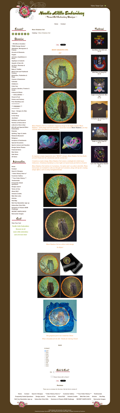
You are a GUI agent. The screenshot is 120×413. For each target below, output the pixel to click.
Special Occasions (17, 142)
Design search (16, 186)
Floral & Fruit (16, 97)
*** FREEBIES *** (17, 106)
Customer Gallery (17, 176)
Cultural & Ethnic (17, 92)
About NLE (15, 191)
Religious (15, 138)
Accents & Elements (18, 52)
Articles (14, 198)
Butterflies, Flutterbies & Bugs (19, 76)
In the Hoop (15, 115)
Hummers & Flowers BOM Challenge (20, 208)
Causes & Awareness (18, 79)
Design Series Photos (18, 147)
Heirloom (14, 113)
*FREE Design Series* (18, 46)
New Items (15, 152)
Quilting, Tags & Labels (19, 133)
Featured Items (16, 149)
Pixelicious (82, 411)
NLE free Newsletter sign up (20, 203)
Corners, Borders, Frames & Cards (20, 89)
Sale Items (15, 154)
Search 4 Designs (17, 171)
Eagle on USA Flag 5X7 (99, 141)
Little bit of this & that (18, 125)
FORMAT (47, 348)
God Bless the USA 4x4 (99, 50)
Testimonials (16, 180)
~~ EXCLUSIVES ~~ (18, 94)
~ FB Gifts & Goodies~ (19, 44)
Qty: (51, 372)
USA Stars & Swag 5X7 (99, 72)
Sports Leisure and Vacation (21, 145)
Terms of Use (16, 189)
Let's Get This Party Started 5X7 (99, 164)
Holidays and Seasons (19, 120)
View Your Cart (97, 6)
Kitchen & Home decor (19, 122)
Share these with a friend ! (61, 377)
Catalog (34, 33)
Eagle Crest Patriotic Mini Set (99, 95)
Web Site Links (16, 196)
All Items (14, 156)
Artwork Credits (17, 193)
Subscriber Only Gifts (18, 205)
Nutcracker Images (18, 213)
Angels (14, 54)
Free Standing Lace (18, 101)
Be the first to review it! (70, 389)
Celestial (14, 81)
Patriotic (14, 131)
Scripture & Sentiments (19, 140)
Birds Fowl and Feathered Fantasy (20, 72)
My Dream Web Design (63, 411)
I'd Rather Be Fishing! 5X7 (99, 118)
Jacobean (15, 118)
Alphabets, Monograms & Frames (20, 49)
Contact (63, 24)
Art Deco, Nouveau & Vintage (18, 66)
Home (56, 24)
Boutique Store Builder (45, 411)
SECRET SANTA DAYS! (19, 211)
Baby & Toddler (16, 69)
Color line (15, 86)
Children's (15, 84)
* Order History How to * (19, 173)
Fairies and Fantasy (18, 99)
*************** (15, 104)
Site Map (14, 200)
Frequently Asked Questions (17, 183)
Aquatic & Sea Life (17, 63)
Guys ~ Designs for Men (19, 111)
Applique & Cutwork (18, 61)
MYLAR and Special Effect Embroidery (20, 128)
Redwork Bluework (18, 136)
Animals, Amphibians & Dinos (19, 57)
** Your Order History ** (19, 178)
